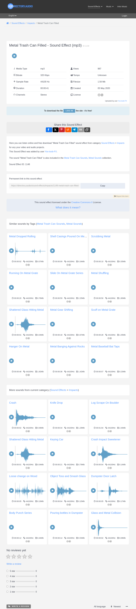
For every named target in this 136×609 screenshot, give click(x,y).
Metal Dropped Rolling (22, 236)
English (12, 15)
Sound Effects (107, 143)
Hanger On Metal (19, 346)
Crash (12, 402)
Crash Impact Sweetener (105, 439)
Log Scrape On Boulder (105, 402)
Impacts (120, 143)
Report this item (121, 196)
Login (124, 16)
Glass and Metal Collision (106, 512)
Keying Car (56, 439)
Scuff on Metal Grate (103, 309)
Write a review (14, 564)
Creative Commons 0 (82, 202)
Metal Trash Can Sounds (75, 158)
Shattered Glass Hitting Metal (26, 309)
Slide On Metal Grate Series (66, 273)
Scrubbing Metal (100, 236)
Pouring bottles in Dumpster (66, 512)
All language (100, 606)
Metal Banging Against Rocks (67, 346)
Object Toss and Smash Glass (68, 476)
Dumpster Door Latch (103, 476)
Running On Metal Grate (23, 273)
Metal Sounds (95, 158)
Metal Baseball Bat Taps (105, 346)
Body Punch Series (20, 512)
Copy (101, 185)
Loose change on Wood (23, 476)
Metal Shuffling (100, 273)
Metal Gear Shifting (61, 309)
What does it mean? (68, 207)
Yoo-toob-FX (122, 101)
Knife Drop (56, 402)
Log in (69, 111)
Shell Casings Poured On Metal (68, 236)
